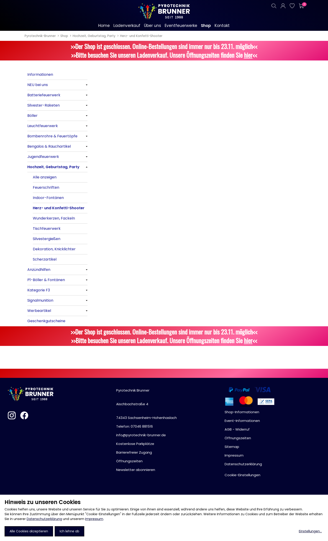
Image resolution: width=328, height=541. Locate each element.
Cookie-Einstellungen (242, 475)
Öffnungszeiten (129, 461)
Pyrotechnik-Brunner (40, 36)
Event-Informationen (242, 420)
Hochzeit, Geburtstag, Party (94, 36)
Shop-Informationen (242, 412)
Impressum (94, 519)
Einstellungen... (310, 531)
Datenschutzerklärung (44, 519)
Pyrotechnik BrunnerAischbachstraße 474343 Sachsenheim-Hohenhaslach (146, 404)
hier (248, 55)
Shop (64, 36)
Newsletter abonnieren (135, 469)
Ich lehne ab (69, 531)
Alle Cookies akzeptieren (29, 531)
